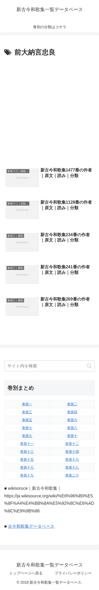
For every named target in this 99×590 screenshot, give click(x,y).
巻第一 (27, 404)
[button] (89, 366)
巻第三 (27, 412)
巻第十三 (27, 452)
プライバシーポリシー (73, 573)
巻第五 (27, 420)
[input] (49, 366)
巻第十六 (72, 459)
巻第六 (72, 420)
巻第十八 (72, 467)
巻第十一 (27, 444)
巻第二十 (72, 475)
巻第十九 (27, 475)
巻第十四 (72, 452)
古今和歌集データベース (31, 526)
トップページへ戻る (26, 573)
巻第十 (72, 436)
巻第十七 (27, 467)
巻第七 (27, 428)
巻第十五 (27, 459)
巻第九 (27, 436)
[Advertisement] (49, 110)
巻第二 (72, 404)
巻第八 (72, 428)
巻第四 (72, 412)
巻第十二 (72, 444)
